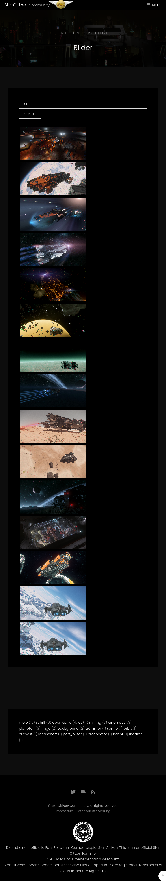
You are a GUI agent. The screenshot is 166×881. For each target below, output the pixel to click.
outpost (25, 734)
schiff (40, 722)
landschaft (47, 734)
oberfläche (61, 722)
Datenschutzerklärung (93, 811)
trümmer (93, 728)
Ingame (136, 734)
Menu (157, 4)
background (68, 728)
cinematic (117, 722)
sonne (112, 728)
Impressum (64, 811)
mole (23, 722)
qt (80, 722)
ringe (45, 728)
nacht (118, 734)
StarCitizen (27, 5)
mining (95, 722)
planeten (27, 728)
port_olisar (72, 734)
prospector (97, 734)
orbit (128, 728)
